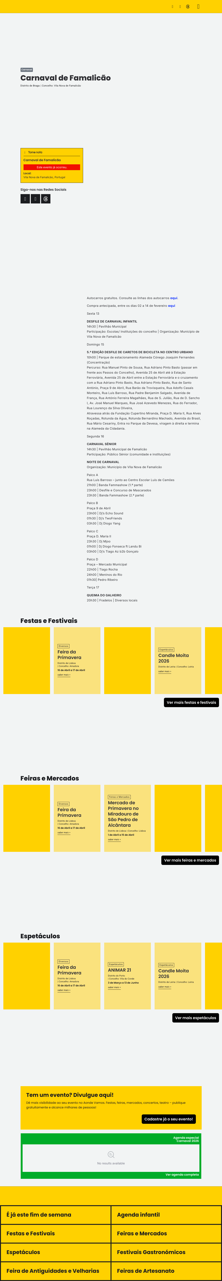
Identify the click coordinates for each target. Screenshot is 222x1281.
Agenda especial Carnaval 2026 (186, 1139)
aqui (173, 298)
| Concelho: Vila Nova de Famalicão (61, 85)
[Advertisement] (111, 39)
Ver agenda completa (182, 1174)
